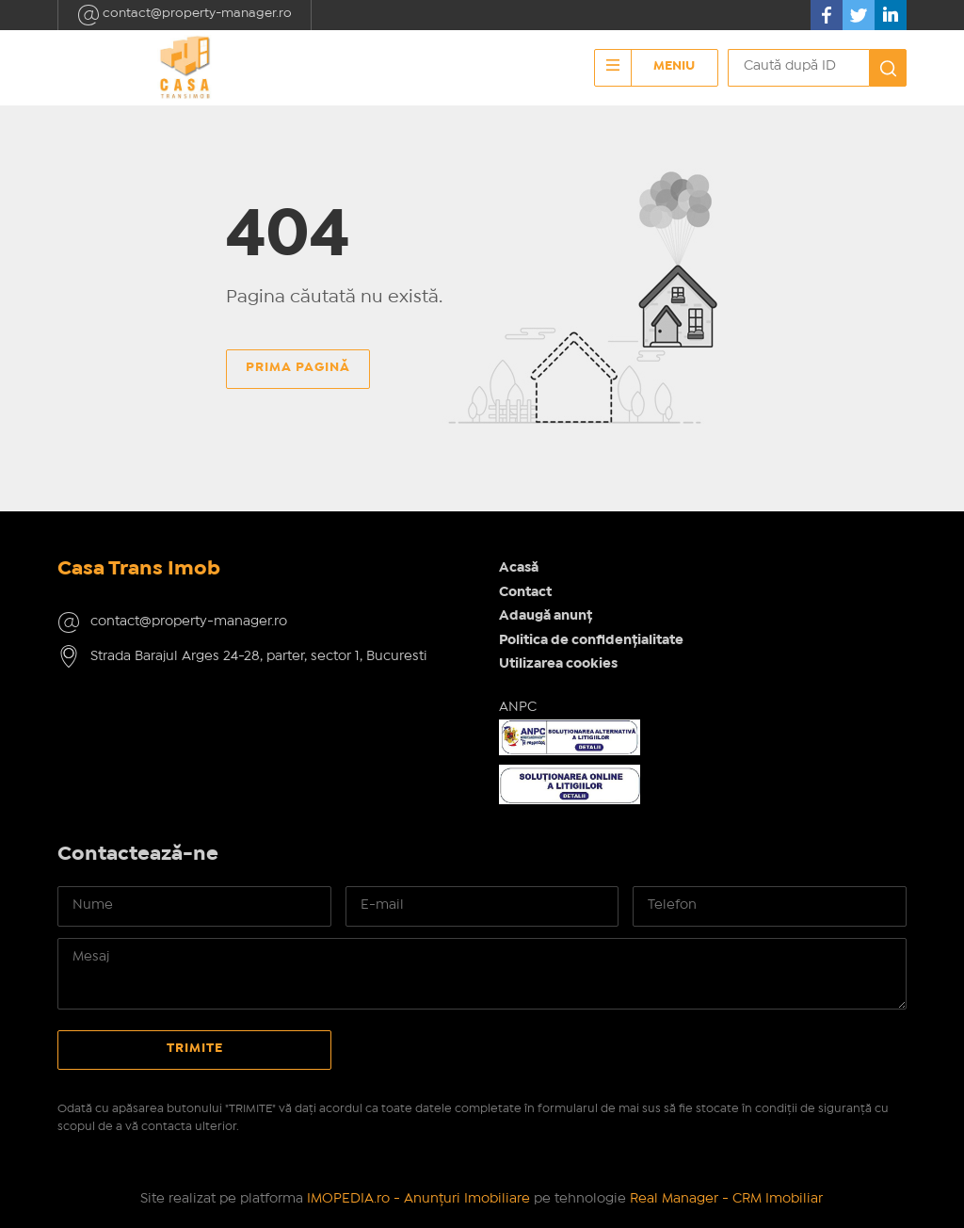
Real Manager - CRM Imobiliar (726, 1198)
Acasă (518, 568)
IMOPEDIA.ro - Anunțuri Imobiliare (418, 1198)
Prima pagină (298, 367)
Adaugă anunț (545, 616)
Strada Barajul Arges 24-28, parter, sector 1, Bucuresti (258, 656)
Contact (525, 592)
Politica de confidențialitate (591, 640)
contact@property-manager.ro (184, 15)
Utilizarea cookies (558, 664)
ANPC (518, 707)
